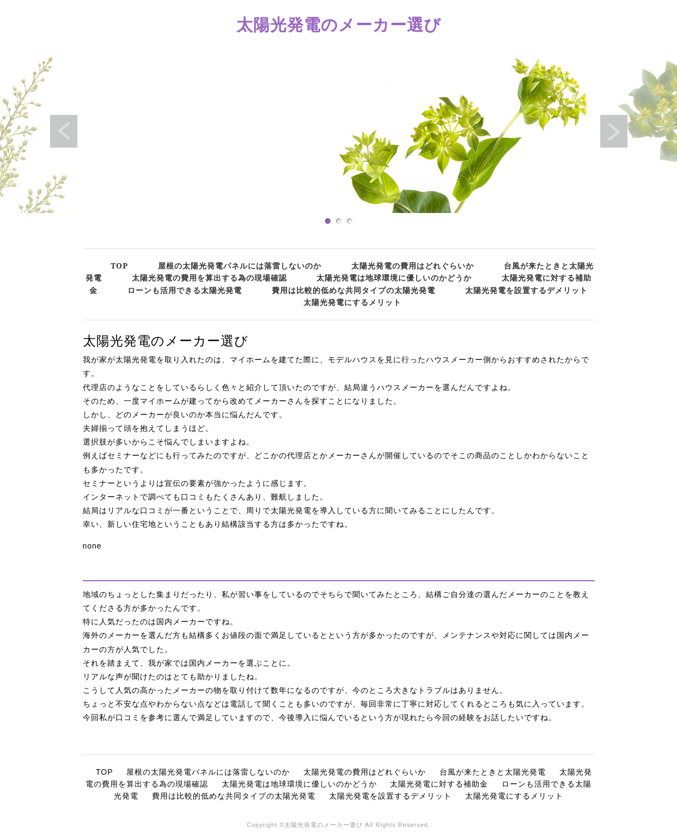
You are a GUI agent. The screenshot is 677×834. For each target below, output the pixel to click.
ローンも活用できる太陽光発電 (184, 290)
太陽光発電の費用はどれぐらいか (412, 265)
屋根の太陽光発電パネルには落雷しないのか (239, 265)
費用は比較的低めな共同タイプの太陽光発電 (353, 290)
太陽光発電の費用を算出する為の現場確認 (209, 277)
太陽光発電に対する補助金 (439, 784)
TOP (119, 265)
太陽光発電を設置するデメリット (526, 290)
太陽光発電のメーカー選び (338, 24)
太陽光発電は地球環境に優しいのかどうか (394, 277)
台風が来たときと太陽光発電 (493, 772)
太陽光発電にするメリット (352, 302)
